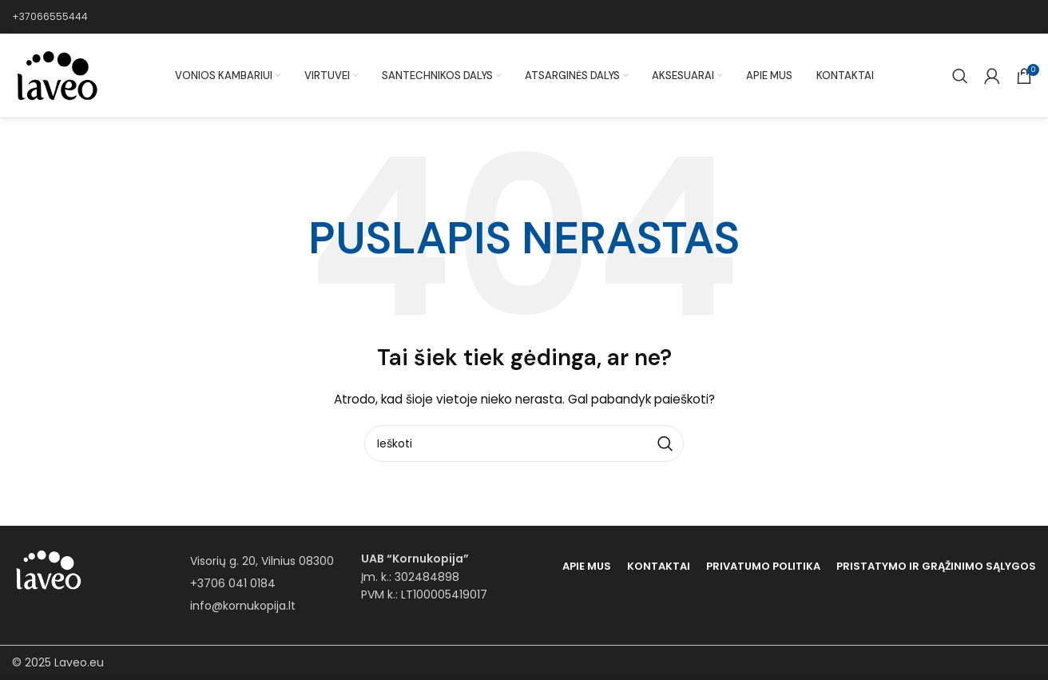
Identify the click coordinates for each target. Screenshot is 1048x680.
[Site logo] (56, 75)
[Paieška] (960, 76)
